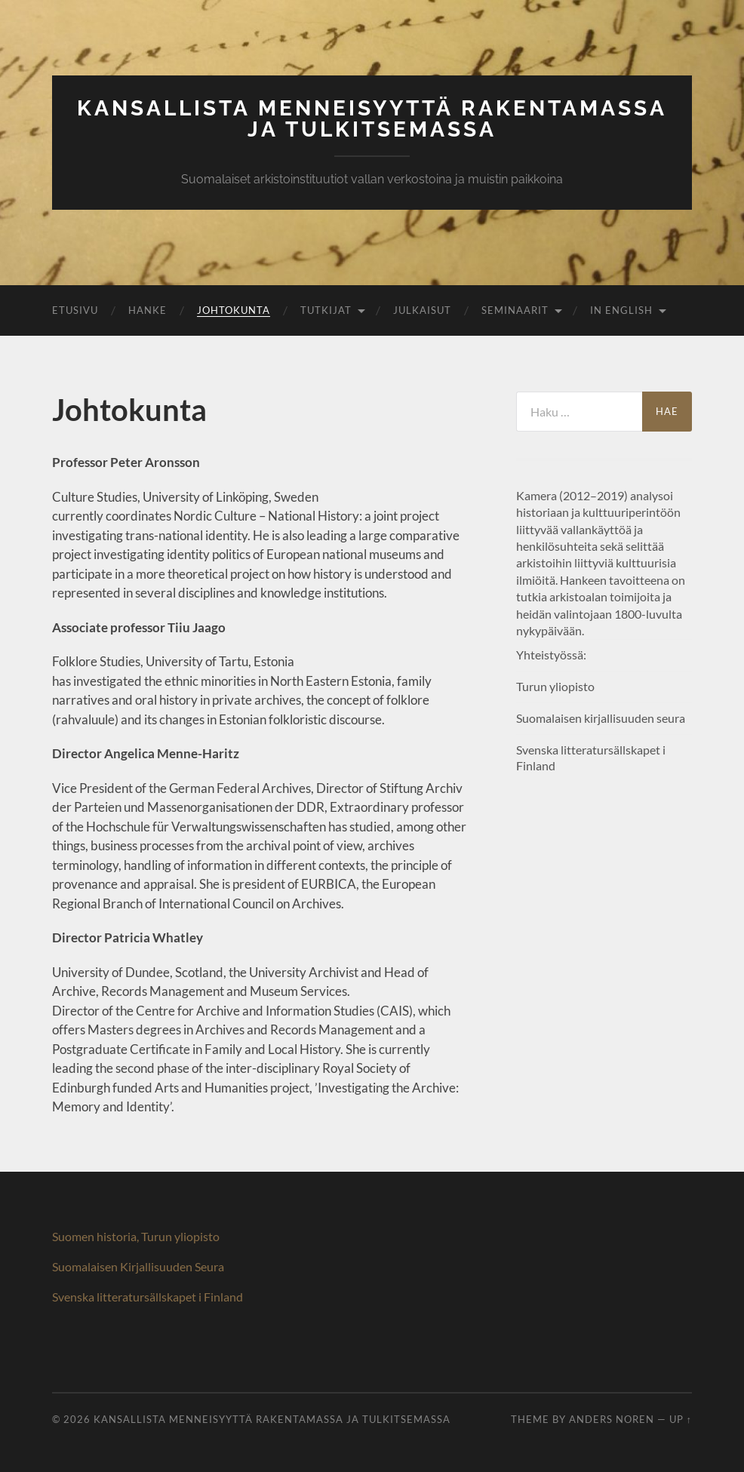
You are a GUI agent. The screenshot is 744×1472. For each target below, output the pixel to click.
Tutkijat (326, 310)
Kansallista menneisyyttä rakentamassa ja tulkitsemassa (372, 119)
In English (621, 310)
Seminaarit (515, 310)
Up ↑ (680, 1419)
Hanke (147, 310)
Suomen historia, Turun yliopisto (136, 1236)
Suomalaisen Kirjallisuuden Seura (138, 1266)
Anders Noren (611, 1419)
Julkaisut (422, 310)
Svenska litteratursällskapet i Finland (147, 1296)
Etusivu (75, 310)
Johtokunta (233, 310)
